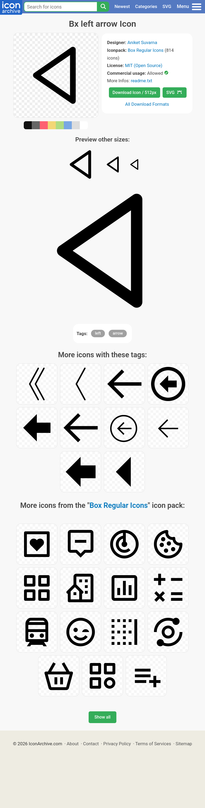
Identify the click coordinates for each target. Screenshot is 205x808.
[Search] (103, 7)
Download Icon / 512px (134, 92)
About (73, 743)
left (98, 333)
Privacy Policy (117, 743)
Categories (146, 6)
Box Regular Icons (146, 50)
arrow (118, 333)
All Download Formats (147, 104)
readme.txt (141, 80)
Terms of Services (153, 743)
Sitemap (184, 743)
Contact (91, 743)
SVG (167, 6)
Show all (102, 717)
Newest (122, 6)
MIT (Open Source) (143, 65)
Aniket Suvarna (142, 42)
